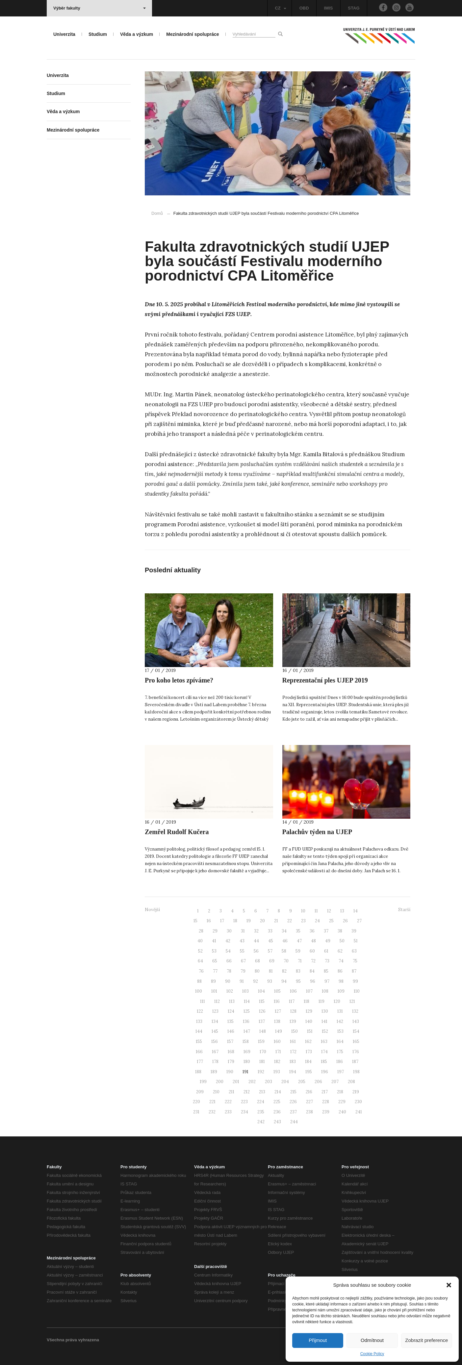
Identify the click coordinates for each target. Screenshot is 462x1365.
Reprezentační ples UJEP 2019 (325, 680)
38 (340, 931)
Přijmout (318, 1340)
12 (329, 911)
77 (215, 971)
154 (356, 1031)
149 (278, 1031)
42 (227, 941)
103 (245, 991)
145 (215, 1031)
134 (215, 1021)
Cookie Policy (372, 1354)
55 (242, 951)
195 (308, 1072)
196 (324, 1072)
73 (327, 961)
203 (268, 1081)
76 (201, 971)
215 (293, 1092)
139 (293, 1021)
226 (293, 1101)
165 (356, 1041)
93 (269, 981)
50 (342, 941)
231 (196, 1112)
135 (230, 1021)
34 (284, 931)
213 (262, 1092)
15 (195, 921)
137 (262, 1021)
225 (276, 1101)
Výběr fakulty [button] (99, 8)
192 (261, 1072)
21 (276, 921)
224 (260, 1101)
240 (342, 1112)
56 (256, 951)
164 (340, 1041)
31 (243, 931)
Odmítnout (372, 1340)
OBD (304, 8)
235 (260, 1112)
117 (292, 1001)
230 (358, 1101)
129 (309, 1011)
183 (293, 1061)
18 (235, 921)
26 (345, 921)
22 (289, 921)
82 (284, 971)
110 (357, 991)
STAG (353, 8)
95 (298, 981)
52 (200, 951)
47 (299, 941)
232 (212, 1112)
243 (277, 1122)
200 (219, 1081)
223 (244, 1101)
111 (202, 1001)
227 (309, 1101)
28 (201, 931)
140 (308, 1021)
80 (257, 971)
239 (325, 1112)
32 (256, 931)
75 (355, 961)
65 (214, 961)
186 (339, 1061)
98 (341, 981)
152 (325, 1031)
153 (340, 1031)
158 (246, 1041)
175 (340, 1052)
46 (285, 941)
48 (313, 941)
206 (318, 1081)
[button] (449, 1285)
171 (278, 1052)
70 (286, 961)
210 (216, 1092)
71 (300, 961)
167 (215, 1052)
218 (340, 1092)
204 (285, 1081)
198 (356, 1072)
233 (228, 1112)
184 (308, 1061)
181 (262, 1061)
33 (270, 931)
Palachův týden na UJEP (317, 831)
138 (277, 1021)
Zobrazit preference (426, 1340)
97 (326, 981)
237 (293, 1112)
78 (229, 971)
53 (214, 951)
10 (303, 911)
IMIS (328, 8)
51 (356, 941)
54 (228, 951)
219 (355, 1092)
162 (308, 1041)
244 (294, 1122)
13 (342, 911)
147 (247, 1031)
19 (248, 921)
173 (309, 1052)
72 (313, 961)
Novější (152, 909)
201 (236, 1081)
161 (293, 1041)
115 (262, 1001)
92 (255, 981)
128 (293, 1011)
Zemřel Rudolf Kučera (177, 831)
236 (277, 1112)
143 (355, 1021)
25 (331, 921)
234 (244, 1112)
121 (352, 1001)
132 (355, 1011)
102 (229, 991)
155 (199, 1041)
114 (247, 1001)
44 (256, 941)
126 (262, 1011)
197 (340, 1072)
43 (242, 941)
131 (340, 1011)
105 (277, 991)
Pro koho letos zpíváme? (179, 680)
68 (257, 961)
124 (231, 1011)
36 (312, 931)
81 (271, 971)
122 (200, 1011)
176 (355, 1052)
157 (230, 1041)
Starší (404, 909)
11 (316, 911)
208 (351, 1081)
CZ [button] (280, 8)
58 (284, 951)
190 (229, 1072)
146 (230, 1031)
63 (354, 951)
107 (309, 991)
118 (306, 1001)
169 (247, 1052)
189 (214, 1072)
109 (341, 991)
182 (277, 1061)
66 (229, 961)
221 (212, 1101)
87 (354, 971)
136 (246, 1021)
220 (196, 1101)
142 (340, 1021)
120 (337, 1001)
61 (326, 951)
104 (261, 991)
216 (309, 1092)
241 (358, 1112)
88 (199, 981)
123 (215, 1011)
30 (229, 931)
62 (340, 951)
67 (243, 961)
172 (293, 1052)
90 (227, 981)
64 (200, 961)
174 (324, 1052)
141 (324, 1021)
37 (326, 931)
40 (200, 941)
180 (247, 1061)
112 (217, 1001)
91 (242, 981)
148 (262, 1031)
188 (198, 1072)
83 (298, 971)
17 (222, 921)
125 (247, 1011)
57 (270, 951)
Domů (157, 213)
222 (228, 1101)
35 (298, 931)
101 (214, 991)
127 (278, 1011)
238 (309, 1112)
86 (340, 971)
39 (353, 931)
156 (214, 1041)
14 (355, 911)
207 (335, 1081)
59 (297, 951)
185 (324, 1061)
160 (277, 1041)
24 (317, 921)
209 (200, 1092)
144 (198, 1031)
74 (341, 961)
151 (310, 1031)
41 (214, 941)
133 (199, 1021)
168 (231, 1052)
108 (325, 991)
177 (200, 1061)
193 (276, 1072)
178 (215, 1061)
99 (355, 981)
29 (215, 931)
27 (359, 921)
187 (355, 1061)
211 (231, 1092)
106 (293, 991)
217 (324, 1092)
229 (342, 1101)
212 (247, 1092)
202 (252, 1081)
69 (271, 961)
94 (284, 981)
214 (277, 1092)
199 (203, 1081)
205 (301, 1081)
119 (321, 1001)
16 (209, 921)
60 (312, 951)
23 (303, 921)
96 (312, 981)
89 (213, 981)
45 (270, 941)
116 (277, 1001)
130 (324, 1011)
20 (262, 921)
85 (326, 971)
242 (261, 1122)
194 (292, 1072)
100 (198, 991)
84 (312, 971)
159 (261, 1041)
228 (325, 1101)
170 (263, 1052)
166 (199, 1052)
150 (294, 1031)
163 (324, 1041)
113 (232, 1001)
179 (231, 1061)
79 (243, 971)
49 (327, 941)
